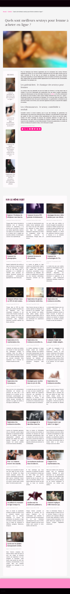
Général (10, 11)
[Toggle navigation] (4, 3)
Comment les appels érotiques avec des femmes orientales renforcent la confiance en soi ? (10, 150)
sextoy (52, 94)
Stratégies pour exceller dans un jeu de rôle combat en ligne (35, 383)
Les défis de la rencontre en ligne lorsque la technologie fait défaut (15, 505)
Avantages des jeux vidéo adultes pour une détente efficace (55, 217)
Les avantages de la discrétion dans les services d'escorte (33, 424)
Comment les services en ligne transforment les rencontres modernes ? (10, 122)
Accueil (4, 11)
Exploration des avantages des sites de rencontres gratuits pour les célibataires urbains (10, 179)
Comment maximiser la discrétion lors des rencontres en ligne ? (10, 96)
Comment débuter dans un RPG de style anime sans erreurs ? (14, 301)
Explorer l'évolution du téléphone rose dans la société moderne (14, 217)
